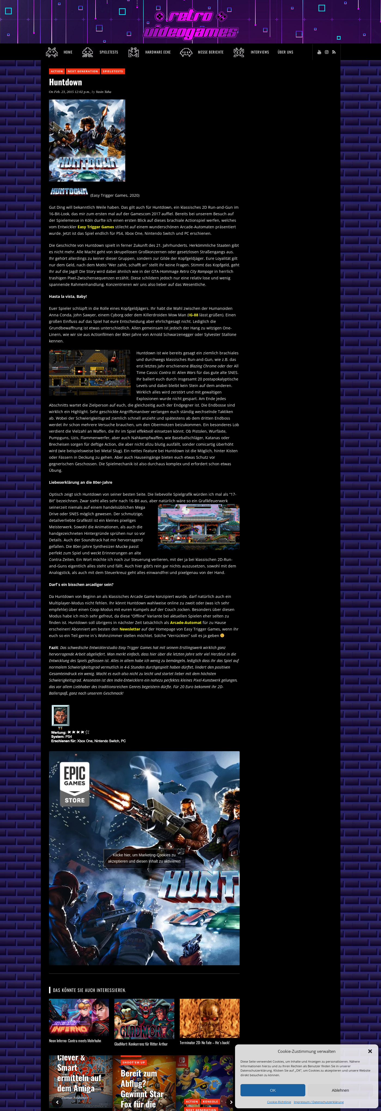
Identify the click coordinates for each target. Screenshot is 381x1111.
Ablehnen (340, 1090)
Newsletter (130, 629)
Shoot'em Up (134, 1062)
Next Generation (83, 71)
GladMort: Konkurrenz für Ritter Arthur (141, 1044)
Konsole (210, 1101)
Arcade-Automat (186, 622)
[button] (370, 1051)
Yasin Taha (103, 92)
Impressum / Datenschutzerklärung (319, 1102)
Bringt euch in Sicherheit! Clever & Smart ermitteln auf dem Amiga (79, 1062)
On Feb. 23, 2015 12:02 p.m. (69, 92)
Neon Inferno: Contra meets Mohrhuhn (75, 1040)
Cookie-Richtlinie (279, 1102)
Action (57, 71)
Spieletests (113, 71)
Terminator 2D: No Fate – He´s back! (205, 1042)
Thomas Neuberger (75, 1098)
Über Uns (285, 52)
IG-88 (193, 314)
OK (273, 1090)
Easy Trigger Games (96, 226)
